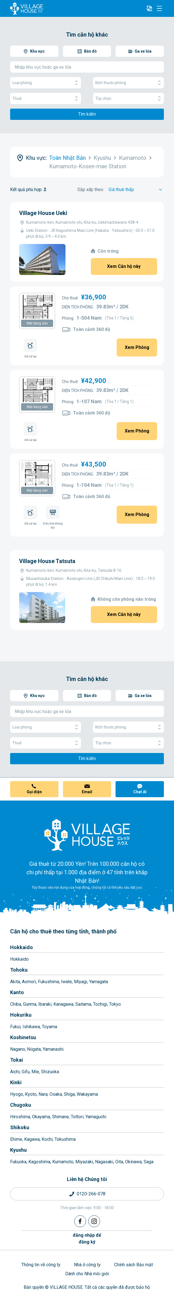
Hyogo (16, 1094)
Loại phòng (45, 82)
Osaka (55, 1094)
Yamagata (98, 981)
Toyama (49, 1026)
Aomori (29, 981)
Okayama (41, 1116)
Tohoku (19, 970)
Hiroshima (20, 1116)
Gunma (29, 1004)
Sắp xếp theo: (90, 189)
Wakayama (87, 1094)
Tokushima (65, 1139)
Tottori (77, 1116)
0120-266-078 (91, 1193)
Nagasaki (104, 1161)
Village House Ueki (43, 213)
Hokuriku (20, 1015)
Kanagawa (63, 1004)
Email (87, 792)
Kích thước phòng (128, 82)
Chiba (15, 1004)
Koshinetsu (23, 1037)
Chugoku (20, 1105)
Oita (119, 1161)
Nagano (17, 1049)
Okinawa (133, 1161)
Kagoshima (39, 1161)
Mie (35, 1071)
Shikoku (19, 1127)
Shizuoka (50, 1071)
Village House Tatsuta (47, 561)
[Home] (87, 835)
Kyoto (31, 1094)
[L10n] (149, 8)
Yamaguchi (95, 1116)
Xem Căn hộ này (124, 266)
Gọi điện (34, 792)
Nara (43, 1094)
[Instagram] (94, 1221)
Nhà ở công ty (87, 1264)
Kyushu (18, 1150)
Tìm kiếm (87, 114)
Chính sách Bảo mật (133, 1264)
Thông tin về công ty (40, 1264)
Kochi (47, 1139)
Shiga (69, 1094)
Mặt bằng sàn (37, 323)
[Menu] (159, 8)
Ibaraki (44, 1004)
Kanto (17, 992)
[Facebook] (80, 1221)
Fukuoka (18, 1161)
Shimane (60, 1116)
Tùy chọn (128, 98)
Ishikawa (31, 1026)
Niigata (34, 1049)
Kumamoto (62, 1161)
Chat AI (139, 792)
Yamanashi (53, 1049)
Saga (148, 1161)
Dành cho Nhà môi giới (87, 1273)
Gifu (26, 1071)
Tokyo (115, 1004)
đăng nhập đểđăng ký (87, 1238)
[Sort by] (136, 189)
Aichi (15, 1071)
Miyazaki (84, 1161)
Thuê (45, 98)
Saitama (83, 1004)
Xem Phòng (137, 347)
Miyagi (80, 981)
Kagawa (32, 1139)
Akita (15, 981)
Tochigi (100, 1004)
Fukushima (48, 981)
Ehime (16, 1139)
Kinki (16, 1082)
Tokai (16, 1060)
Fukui (15, 1026)
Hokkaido (21, 947)
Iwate (66, 981)
